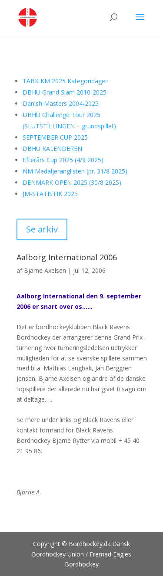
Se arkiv (42, 229)
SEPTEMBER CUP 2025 (55, 137)
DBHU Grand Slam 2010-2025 (64, 92)
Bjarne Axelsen (45, 270)
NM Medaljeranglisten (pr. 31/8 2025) (75, 171)
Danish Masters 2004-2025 (61, 103)
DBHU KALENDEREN (52, 148)
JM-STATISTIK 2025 (50, 194)
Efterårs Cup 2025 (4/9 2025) (63, 160)
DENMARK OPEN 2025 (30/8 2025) (72, 182)
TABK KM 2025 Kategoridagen (66, 81)
